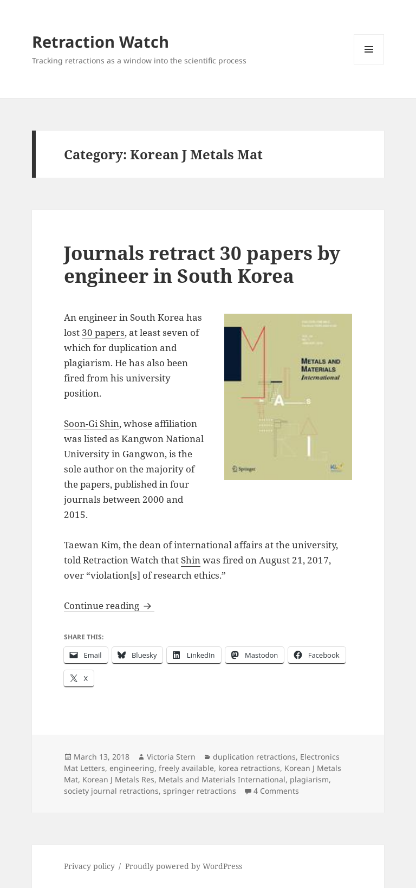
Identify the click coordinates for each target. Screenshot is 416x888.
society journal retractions (111, 791)
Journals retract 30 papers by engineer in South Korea (202, 264)
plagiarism (309, 779)
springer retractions (199, 791)
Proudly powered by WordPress (183, 866)
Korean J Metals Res (118, 779)
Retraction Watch (100, 41)
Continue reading (109, 605)
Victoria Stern (171, 756)
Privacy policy (89, 866)
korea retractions (249, 768)
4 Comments (276, 791)
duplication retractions (254, 756)
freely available (186, 768)
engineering (131, 768)
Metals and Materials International (222, 779)
